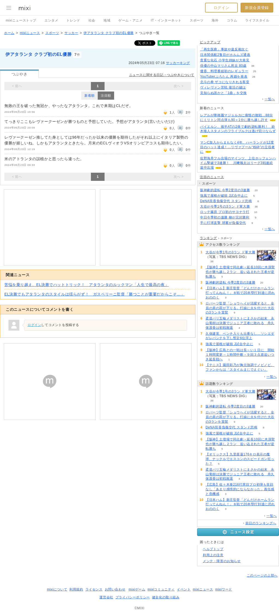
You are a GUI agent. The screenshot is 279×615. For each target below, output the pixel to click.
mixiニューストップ (21, 20)
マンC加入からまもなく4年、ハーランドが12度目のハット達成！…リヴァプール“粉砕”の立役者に (237, 147)
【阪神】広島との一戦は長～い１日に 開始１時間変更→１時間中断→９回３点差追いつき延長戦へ (240, 354)
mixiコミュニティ (161, 589)
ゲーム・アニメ (130, 20)
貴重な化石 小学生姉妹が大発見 (224, 60)
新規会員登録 (257, 7)
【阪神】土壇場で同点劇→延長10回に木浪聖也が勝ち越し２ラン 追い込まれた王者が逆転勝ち (240, 271)
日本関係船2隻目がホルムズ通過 (225, 55)
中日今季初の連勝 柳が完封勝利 (224, 217)
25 (254, 71)
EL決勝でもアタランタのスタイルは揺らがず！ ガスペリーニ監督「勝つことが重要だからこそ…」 (94, 294)
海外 (215, 20)
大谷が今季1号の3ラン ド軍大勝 (225, 206)
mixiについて (57, 589)
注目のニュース (212, 177)
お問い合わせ (115, 589)
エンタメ (51, 20)
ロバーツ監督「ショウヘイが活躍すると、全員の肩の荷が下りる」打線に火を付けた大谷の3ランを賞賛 (240, 308)
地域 (106, 20)
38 (252, 65)
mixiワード (223, 589)
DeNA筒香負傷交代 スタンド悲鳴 (226, 201)
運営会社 (106, 597)
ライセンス (94, 589)
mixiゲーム (137, 589)
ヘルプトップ (213, 549)
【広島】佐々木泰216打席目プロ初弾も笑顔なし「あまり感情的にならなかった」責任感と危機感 (240, 489)
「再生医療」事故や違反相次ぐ (224, 49)
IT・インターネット (166, 20)
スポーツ (196, 20)
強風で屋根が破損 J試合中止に (224, 195)
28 (253, 76)
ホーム (9, 33)
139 (255, 82)
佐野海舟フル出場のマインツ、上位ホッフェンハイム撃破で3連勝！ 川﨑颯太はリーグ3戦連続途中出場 (238, 162)
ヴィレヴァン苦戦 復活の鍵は (223, 87)
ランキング (208, 238)
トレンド (73, 20)
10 (255, 212)
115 (252, 87)
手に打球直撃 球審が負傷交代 (223, 223)
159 (255, 60)
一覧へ (270, 99)
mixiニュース (30, 33)
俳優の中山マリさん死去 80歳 (223, 66)
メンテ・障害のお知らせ (222, 561)
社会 (91, 20)
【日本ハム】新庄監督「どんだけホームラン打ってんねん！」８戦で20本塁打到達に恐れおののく (240, 292)
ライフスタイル (257, 20)
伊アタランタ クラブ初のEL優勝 (109, 33)
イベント (184, 589)
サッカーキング (178, 63)
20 (256, 190)
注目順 (106, 96)
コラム (232, 20)
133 (256, 54)
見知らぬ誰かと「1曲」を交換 (223, 93)
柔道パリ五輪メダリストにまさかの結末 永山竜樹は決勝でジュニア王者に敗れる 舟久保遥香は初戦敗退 (240, 323)
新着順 (89, 96)
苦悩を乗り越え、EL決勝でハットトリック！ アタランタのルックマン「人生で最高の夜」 (86, 284)
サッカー (71, 33)
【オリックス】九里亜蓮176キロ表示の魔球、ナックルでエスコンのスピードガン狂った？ (240, 458)
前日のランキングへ (260, 523)
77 (253, 93)
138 (254, 49)
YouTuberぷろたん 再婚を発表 (223, 76)
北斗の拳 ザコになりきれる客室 (224, 82)
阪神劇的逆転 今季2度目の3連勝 (225, 190)
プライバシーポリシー (132, 597)
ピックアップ (210, 42)
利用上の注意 (213, 555)
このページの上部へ (262, 575)
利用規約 (76, 589)
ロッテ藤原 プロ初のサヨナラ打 (224, 212)
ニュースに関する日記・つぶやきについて (161, 75)
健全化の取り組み (166, 597)
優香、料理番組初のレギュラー (224, 71)
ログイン (221, 7)
